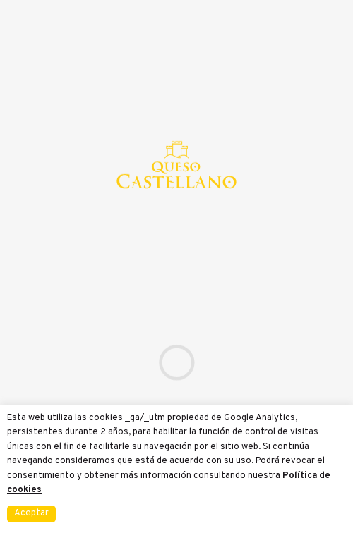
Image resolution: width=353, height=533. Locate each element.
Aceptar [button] (31, 513)
